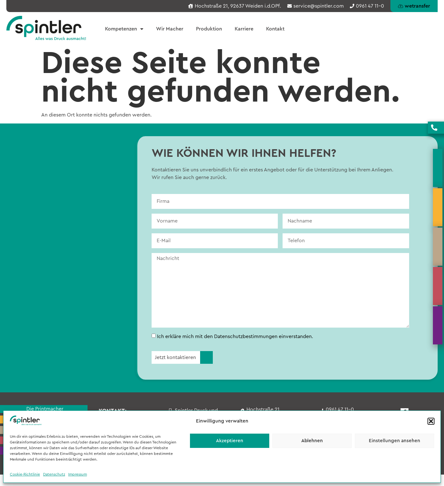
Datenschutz (54, 474)
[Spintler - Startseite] (46, 28)
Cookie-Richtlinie (25, 474)
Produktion (209, 28)
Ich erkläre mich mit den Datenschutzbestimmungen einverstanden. (235, 336)
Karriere (244, 28)
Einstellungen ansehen (394, 440)
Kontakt (275, 28)
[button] (431, 421)
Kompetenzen (124, 29)
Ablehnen (312, 440)
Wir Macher (169, 28)
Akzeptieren (229, 440)
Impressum (77, 474)
